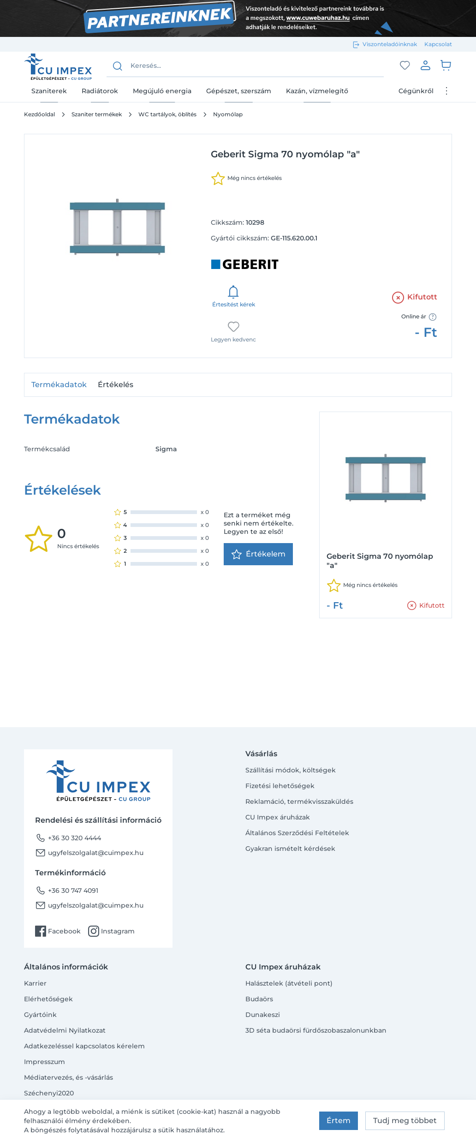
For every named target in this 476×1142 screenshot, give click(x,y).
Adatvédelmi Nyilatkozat (65, 1030)
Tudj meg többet (405, 1120)
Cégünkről (416, 91)
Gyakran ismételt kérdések (290, 848)
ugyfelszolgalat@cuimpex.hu (89, 852)
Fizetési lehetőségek (280, 786)
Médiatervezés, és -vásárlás (68, 1077)
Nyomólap (228, 114)
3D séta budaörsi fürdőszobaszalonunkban (316, 1030)
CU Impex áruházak (277, 817)
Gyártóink (40, 1014)
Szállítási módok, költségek (290, 770)
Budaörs (259, 999)
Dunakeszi (262, 1014)
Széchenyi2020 (49, 1093)
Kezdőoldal (39, 114)
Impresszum (44, 1062)
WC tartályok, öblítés (167, 114)
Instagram (111, 931)
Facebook (58, 931)
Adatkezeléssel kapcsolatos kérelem (84, 1046)
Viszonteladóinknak (390, 44)
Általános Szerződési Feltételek (297, 833)
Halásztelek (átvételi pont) (289, 983)
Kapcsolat (438, 44)
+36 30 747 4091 (66, 890)
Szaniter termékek (96, 114)
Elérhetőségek (48, 999)
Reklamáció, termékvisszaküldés (299, 801)
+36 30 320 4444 (68, 837)
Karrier (35, 983)
